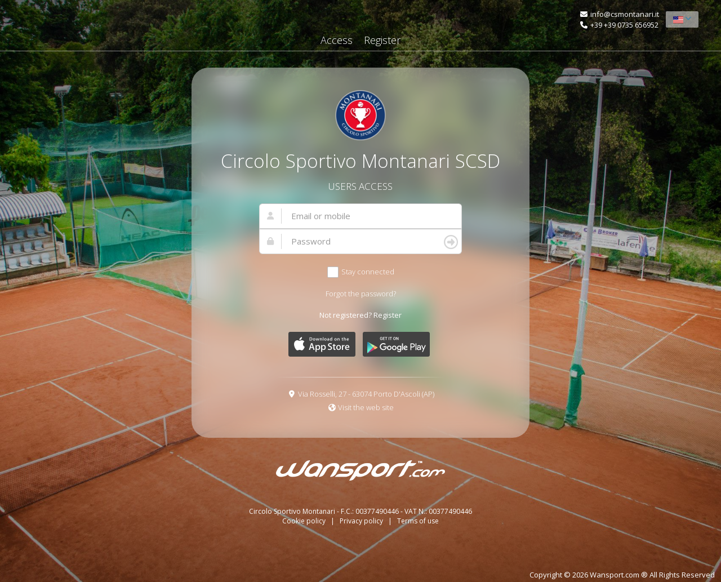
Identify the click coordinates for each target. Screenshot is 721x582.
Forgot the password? (361, 293)
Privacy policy (362, 521)
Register (382, 40)
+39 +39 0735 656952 (624, 25)
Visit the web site (366, 407)
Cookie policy (304, 521)
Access (337, 40)
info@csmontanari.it (624, 14)
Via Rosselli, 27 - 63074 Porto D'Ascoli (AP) (366, 394)
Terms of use (418, 521)
